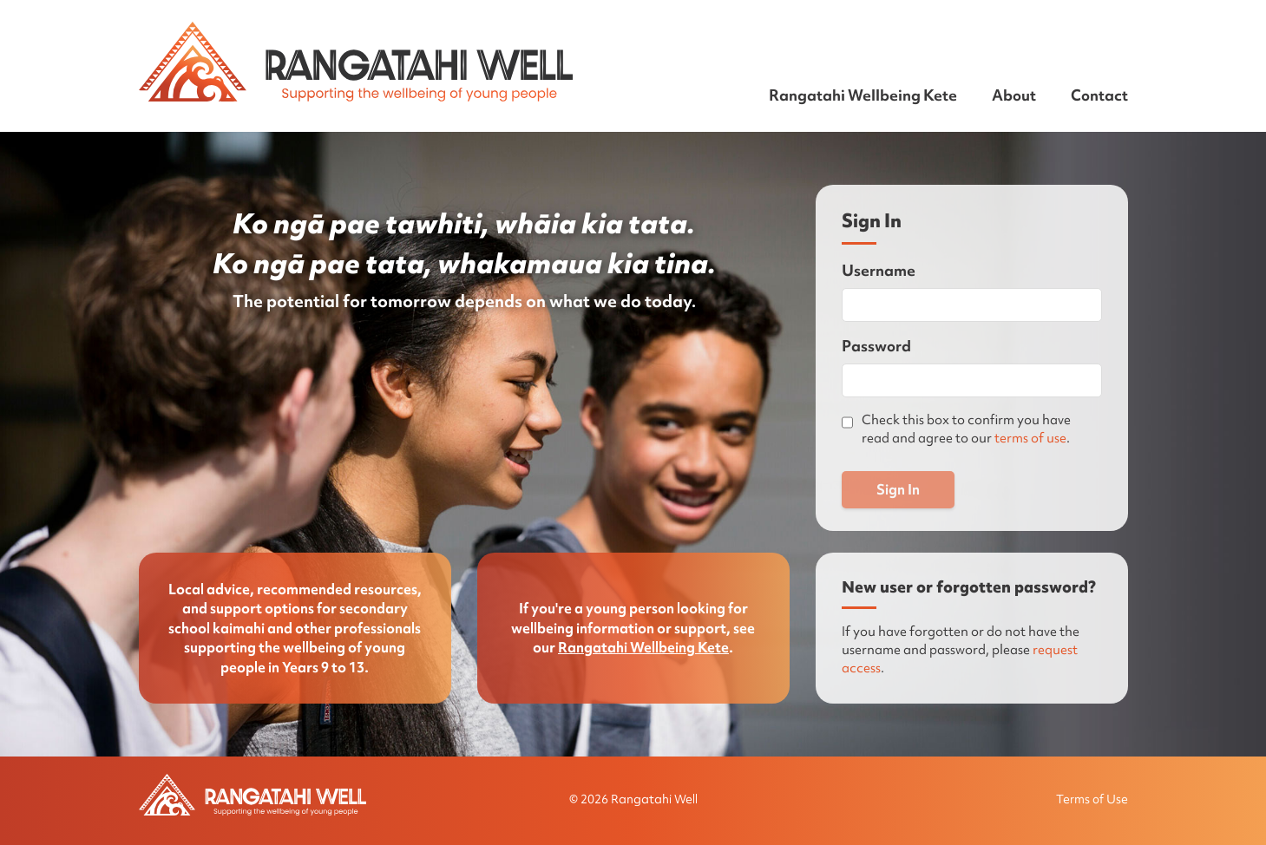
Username (878, 270)
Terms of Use (1092, 799)
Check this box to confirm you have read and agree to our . (966, 429)
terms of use (1030, 438)
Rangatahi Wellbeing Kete (863, 95)
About (1014, 95)
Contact (1099, 95)
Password (876, 346)
